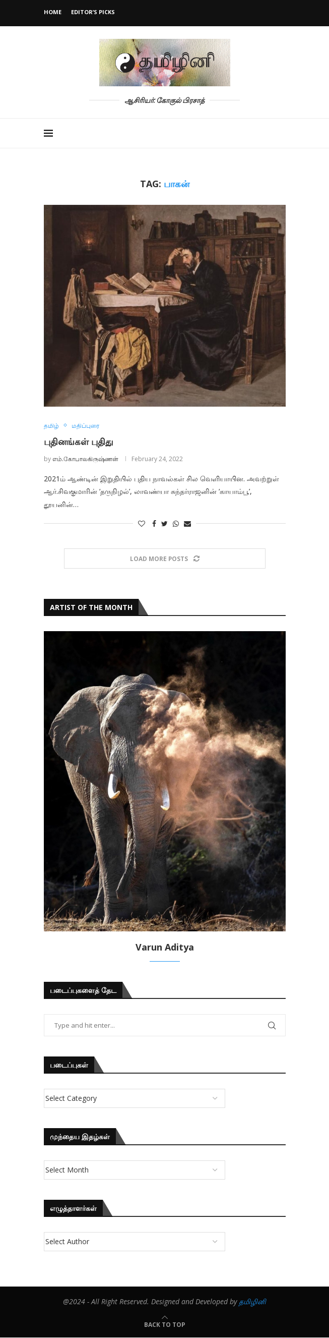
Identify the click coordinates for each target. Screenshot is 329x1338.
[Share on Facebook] (154, 523)
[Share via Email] (187, 523)
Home (52, 12)
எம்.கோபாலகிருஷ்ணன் (85, 459)
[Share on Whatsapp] (176, 523)
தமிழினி (252, 1301)
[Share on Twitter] (164, 523)
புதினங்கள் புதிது (78, 441)
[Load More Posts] (165, 558)
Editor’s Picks (93, 12)
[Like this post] (141, 523)
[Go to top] (164, 1324)
